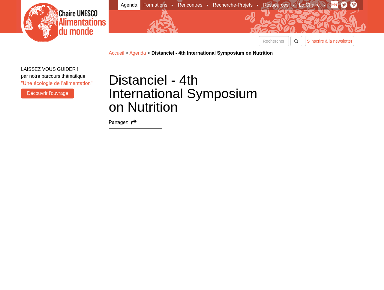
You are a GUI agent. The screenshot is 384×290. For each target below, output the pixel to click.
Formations (155, 5)
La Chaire (309, 5)
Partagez (118, 122)
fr (334, 4)
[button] (172, 5)
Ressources (275, 5)
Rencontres (190, 5)
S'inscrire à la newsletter (329, 41)
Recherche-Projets (233, 5)
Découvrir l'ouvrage (47, 93)
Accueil (116, 53)
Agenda (129, 5)
